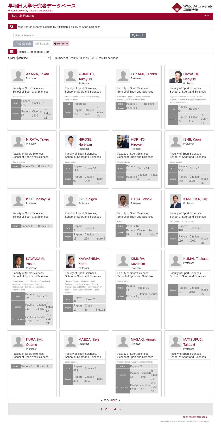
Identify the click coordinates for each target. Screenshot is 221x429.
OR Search (42, 43)
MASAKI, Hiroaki (143, 339)
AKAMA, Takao (37, 74)
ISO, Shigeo (87, 199)
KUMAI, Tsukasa (196, 259)
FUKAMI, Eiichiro (144, 74)
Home (206, 16)
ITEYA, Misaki (141, 199)
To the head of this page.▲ (195, 417)
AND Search (23, 43)
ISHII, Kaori (192, 139)
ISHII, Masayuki (38, 199)
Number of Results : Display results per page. (87, 58)
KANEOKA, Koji (195, 199)
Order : (29, 58)
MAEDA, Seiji (88, 339)
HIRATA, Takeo (37, 139)
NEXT (114, 400)
